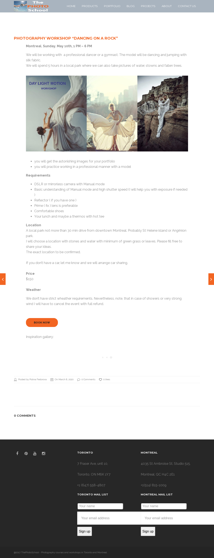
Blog (131, 6)
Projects (148, 6)
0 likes (104, 380)
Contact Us (187, 6)
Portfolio (112, 6)
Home (71, 6)
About (167, 6)
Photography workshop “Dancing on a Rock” (66, 38)
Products (90, 6)
